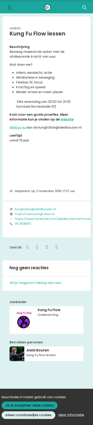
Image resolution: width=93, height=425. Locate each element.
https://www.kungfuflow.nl (34, 214)
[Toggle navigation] (10, 7)
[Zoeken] (84, 7)
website (67, 119)
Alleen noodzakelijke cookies (28, 415)
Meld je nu (17, 127)
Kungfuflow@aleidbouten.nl (35, 209)
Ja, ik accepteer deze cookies (29, 405)
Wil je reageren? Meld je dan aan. (36, 283)
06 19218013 (23, 224)
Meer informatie (71, 415)
